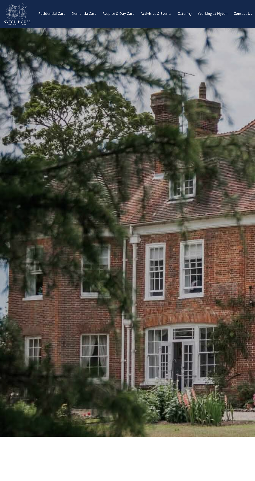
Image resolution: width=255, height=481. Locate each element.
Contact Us (242, 14)
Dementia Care (84, 14)
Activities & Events (155, 14)
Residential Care (51, 14)
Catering (184, 14)
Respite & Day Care (118, 14)
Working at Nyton (212, 14)
